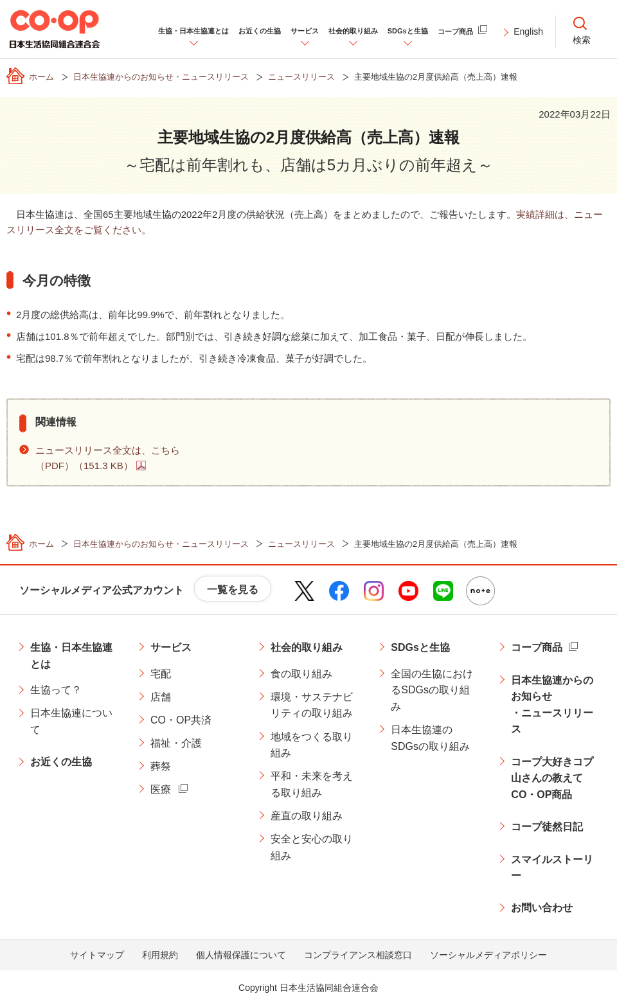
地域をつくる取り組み (312, 745)
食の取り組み (301, 673)
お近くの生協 (61, 761)
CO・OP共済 (180, 720)
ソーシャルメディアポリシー (488, 955)
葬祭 (160, 766)
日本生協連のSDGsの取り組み (430, 738)
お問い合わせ (542, 907)
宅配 (160, 673)
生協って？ (56, 689)
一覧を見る (232, 589)
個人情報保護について (241, 955)
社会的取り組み (307, 647)
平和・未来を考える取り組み (312, 784)
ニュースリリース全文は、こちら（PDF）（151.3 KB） (107, 458)
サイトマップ (97, 955)
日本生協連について (71, 721)
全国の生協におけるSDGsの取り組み (432, 690)
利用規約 (160, 955)
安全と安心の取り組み (312, 847)
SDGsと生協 (420, 647)
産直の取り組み (307, 815)
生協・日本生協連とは (71, 656)
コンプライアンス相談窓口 (358, 955)
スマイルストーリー (552, 868)
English (528, 31)
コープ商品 (536, 647)
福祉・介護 (176, 743)
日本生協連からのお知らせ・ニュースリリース (552, 705)
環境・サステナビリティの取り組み (312, 705)
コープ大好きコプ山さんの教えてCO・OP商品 (552, 778)
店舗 (160, 696)
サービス (171, 647)
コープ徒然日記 (547, 826)
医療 (160, 789)
